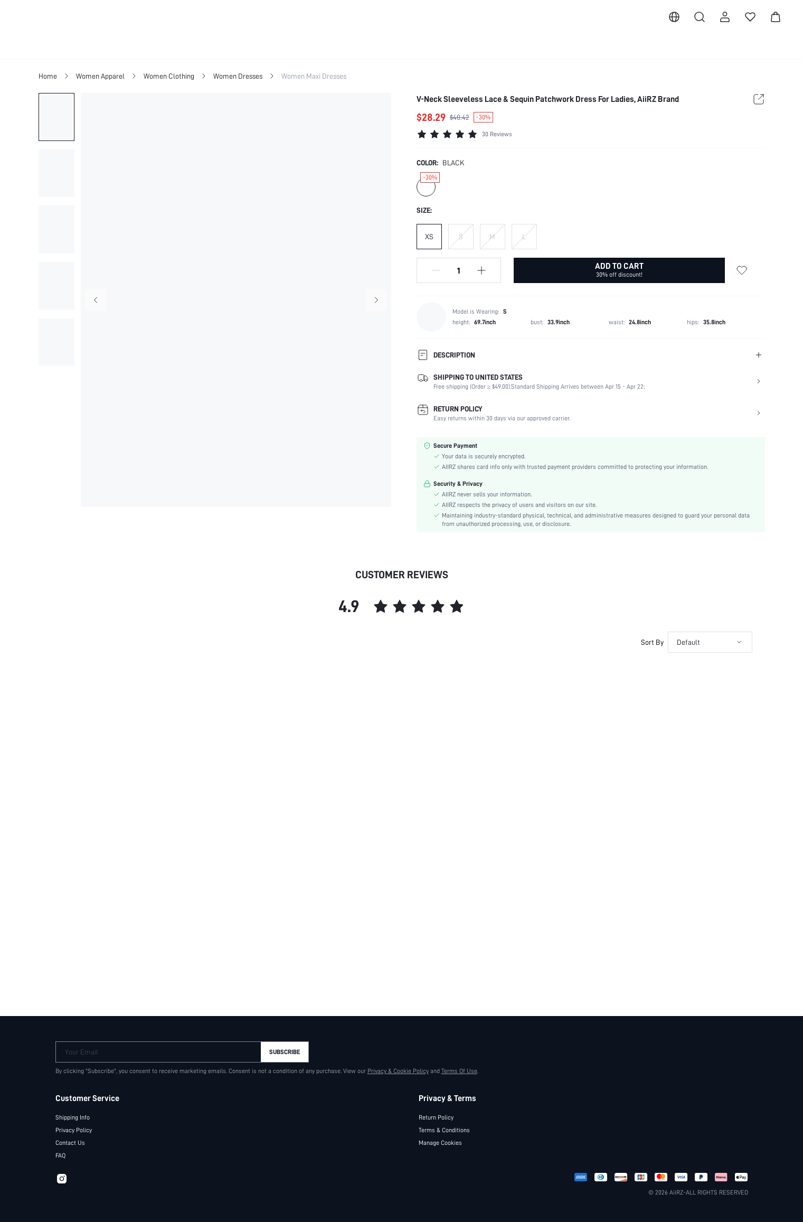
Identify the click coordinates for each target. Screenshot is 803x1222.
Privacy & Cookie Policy (392, 1066)
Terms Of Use (454, 1066)
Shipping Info (72, 1113)
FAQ (61, 1151)
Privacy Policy (73, 1126)
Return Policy (436, 1113)
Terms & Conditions (444, 1126)
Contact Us (69, 1138)
